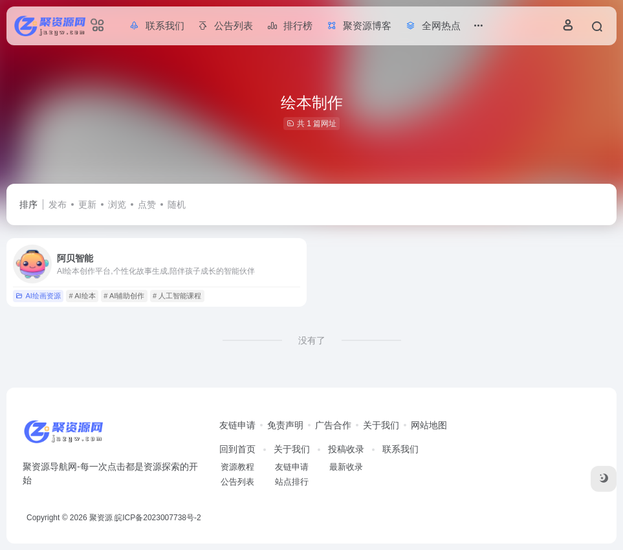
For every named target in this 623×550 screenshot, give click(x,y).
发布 (58, 204)
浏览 (117, 204)
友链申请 (237, 425)
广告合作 (333, 425)
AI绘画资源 (38, 296)
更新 (87, 204)
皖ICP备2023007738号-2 (158, 517)
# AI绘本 (82, 296)
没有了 (311, 340)
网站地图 (429, 425)
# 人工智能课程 (177, 296)
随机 (177, 204)
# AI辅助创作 (124, 296)
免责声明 (285, 425)
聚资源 (101, 517)
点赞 (147, 204)
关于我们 (381, 425)
